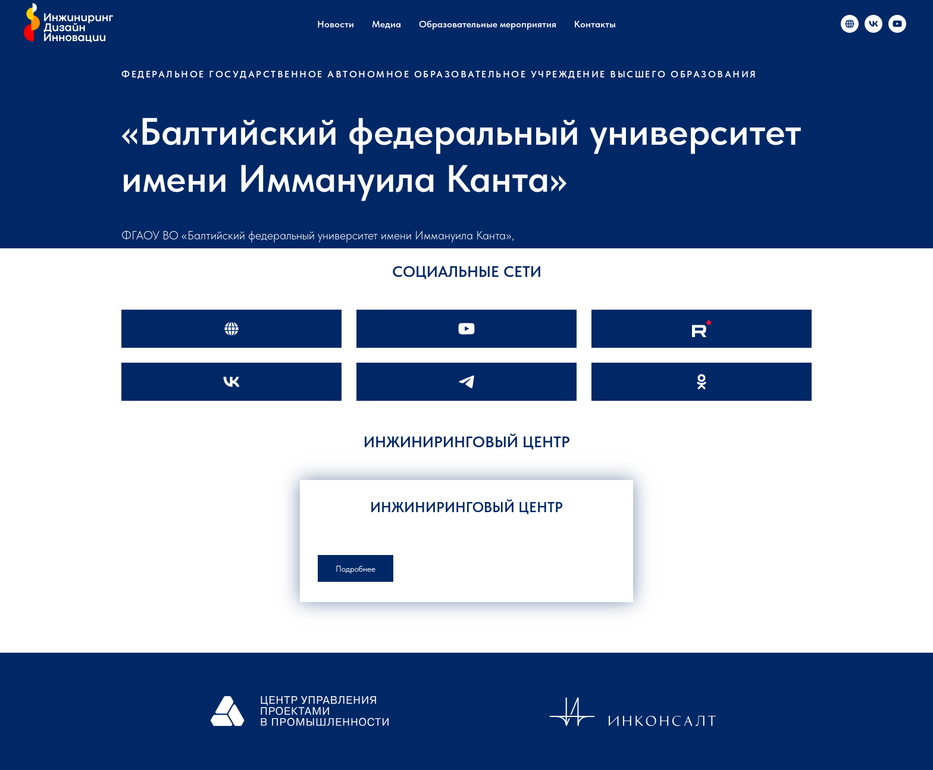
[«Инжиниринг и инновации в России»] (850, 24)
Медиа (386, 24)
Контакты (595, 24)
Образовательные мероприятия (487, 24)
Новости (335, 24)
